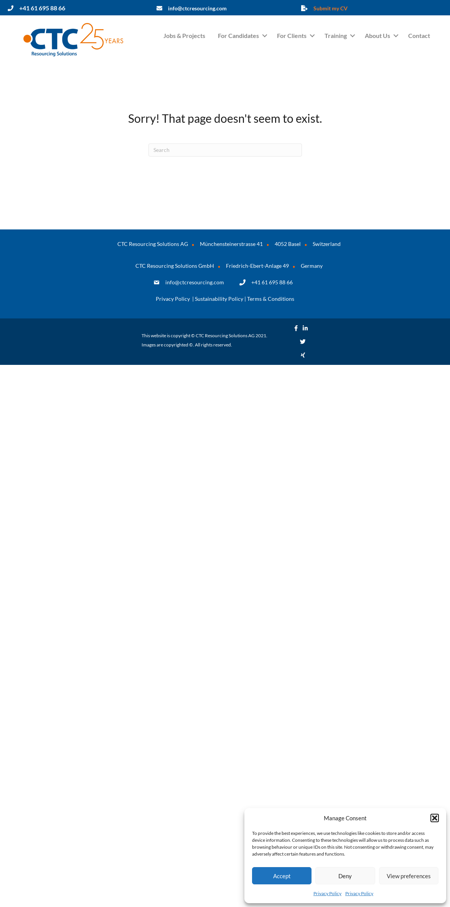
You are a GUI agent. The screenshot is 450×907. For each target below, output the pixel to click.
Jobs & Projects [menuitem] (184, 35)
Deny (345, 875)
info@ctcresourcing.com (194, 282)
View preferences (409, 875)
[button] (434, 818)
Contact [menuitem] (419, 35)
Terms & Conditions (270, 298)
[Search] (225, 150)
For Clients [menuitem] (292, 35)
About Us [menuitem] (377, 35)
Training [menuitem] (336, 35)
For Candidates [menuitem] (238, 35)
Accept (282, 875)
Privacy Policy (327, 893)
